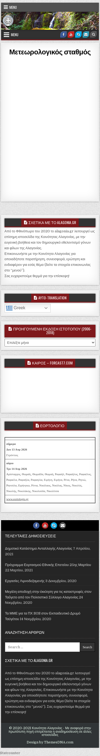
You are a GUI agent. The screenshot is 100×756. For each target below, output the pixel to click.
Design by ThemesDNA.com (50, 742)
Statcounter (10, 753)
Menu (13, 7)
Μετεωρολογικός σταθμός (50, 51)
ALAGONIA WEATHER (50, 389)
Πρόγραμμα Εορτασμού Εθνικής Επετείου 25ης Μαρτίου (48, 565)
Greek (15, 308)
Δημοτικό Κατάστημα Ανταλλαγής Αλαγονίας (38, 548)
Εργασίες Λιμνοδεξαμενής (25, 581)
